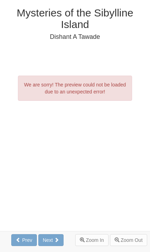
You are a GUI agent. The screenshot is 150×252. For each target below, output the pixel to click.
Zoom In (92, 240)
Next (51, 240)
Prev (24, 240)
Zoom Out (129, 240)
